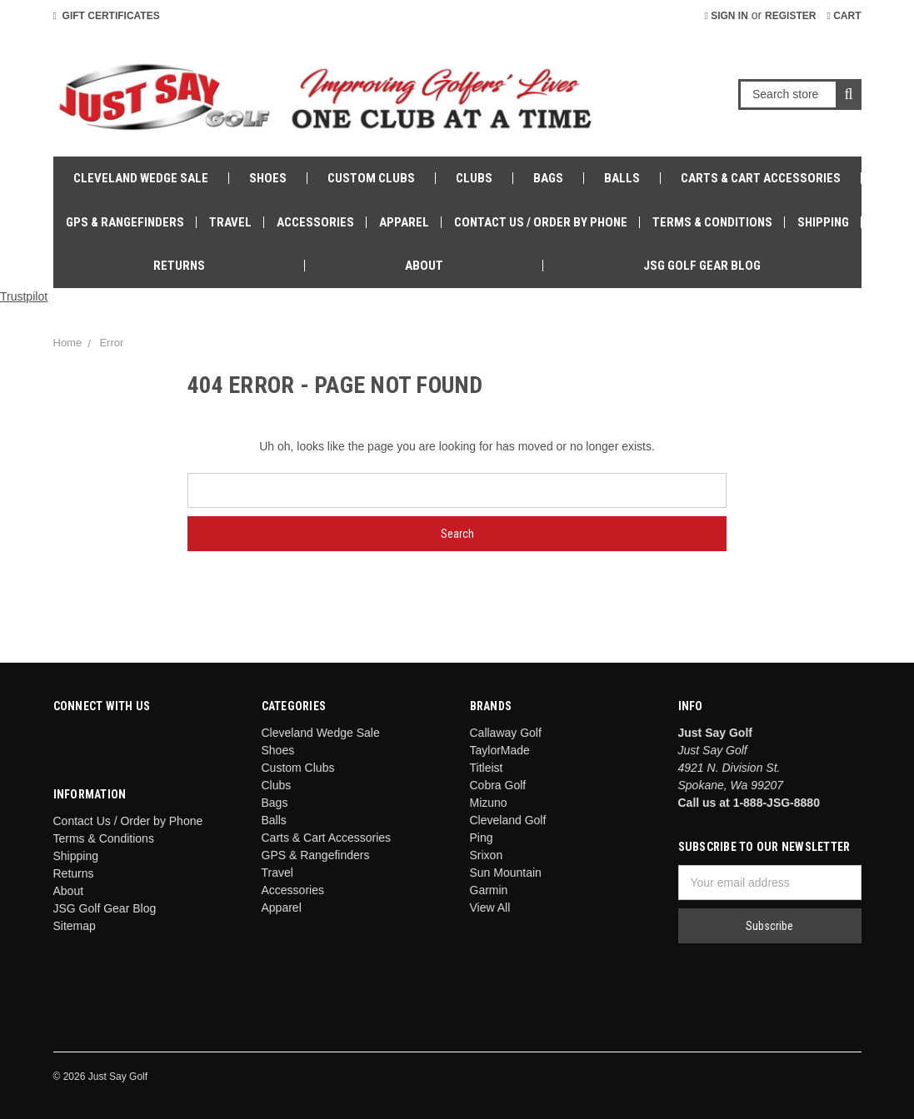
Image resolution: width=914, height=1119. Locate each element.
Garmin (489, 890)
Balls (622, 178)
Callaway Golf (506, 732)
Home (67, 342)
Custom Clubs (371, 178)
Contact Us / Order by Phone (540, 222)
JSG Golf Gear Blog (702, 265)
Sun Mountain (506, 872)
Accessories (315, 222)
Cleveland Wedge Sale (140, 178)
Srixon (486, 855)
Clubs (474, 178)
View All (490, 907)
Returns (179, 265)
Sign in (725, 16)
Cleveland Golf (508, 820)
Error (111, 342)
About (424, 265)
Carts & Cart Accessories (761, 178)
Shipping (823, 222)
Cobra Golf (498, 785)
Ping (481, 837)
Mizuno (488, 802)
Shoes (268, 178)
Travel (230, 222)
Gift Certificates (106, 16)
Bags (548, 178)
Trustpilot (23, 296)
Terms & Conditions (712, 222)
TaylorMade (500, 750)
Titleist (486, 767)
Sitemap (74, 925)
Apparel (404, 222)
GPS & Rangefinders (125, 222)
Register (790, 16)
